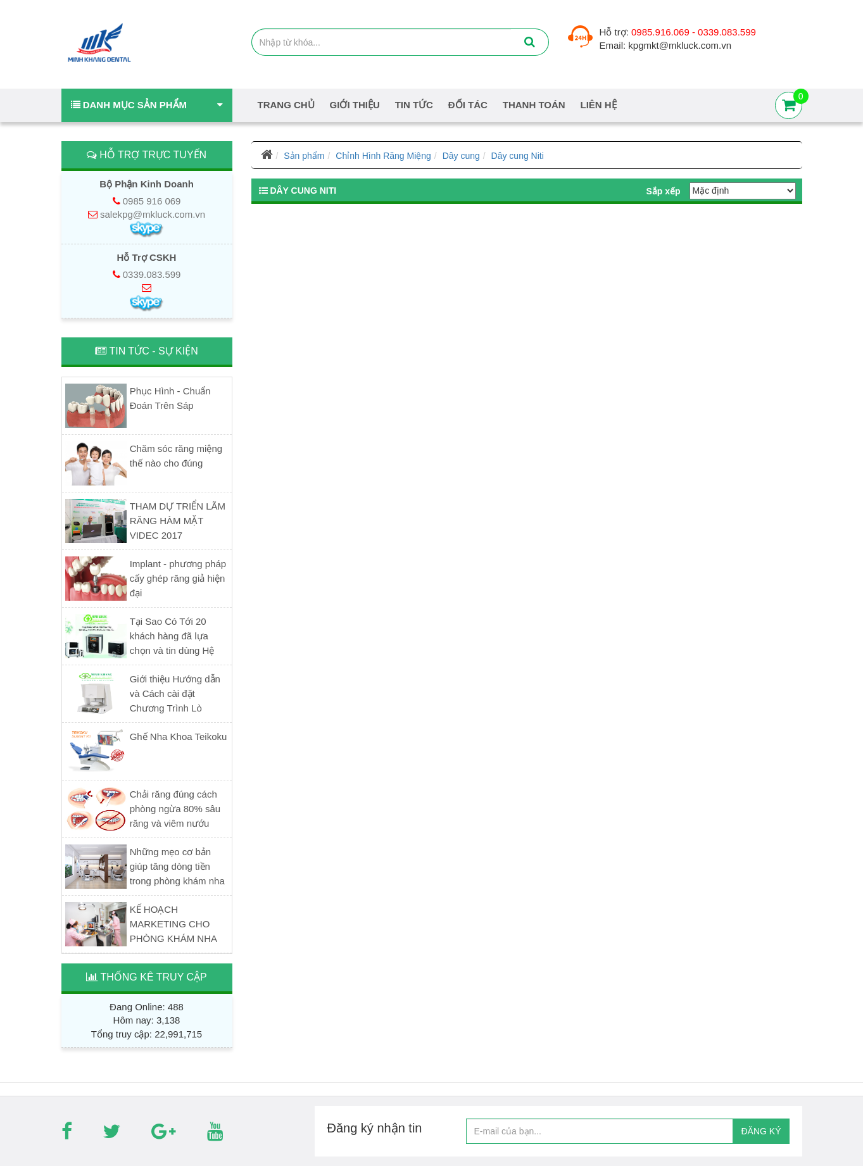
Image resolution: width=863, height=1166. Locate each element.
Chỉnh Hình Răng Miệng (383, 156)
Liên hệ (599, 104)
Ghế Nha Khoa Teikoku (178, 736)
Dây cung (461, 156)
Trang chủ (286, 104)
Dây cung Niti (517, 156)
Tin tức (414, 104)
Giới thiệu (355, 104)
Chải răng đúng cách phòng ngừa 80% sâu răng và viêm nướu (175, 809)
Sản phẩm (304, 156)
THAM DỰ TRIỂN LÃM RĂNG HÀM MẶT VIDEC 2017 (177, 521)
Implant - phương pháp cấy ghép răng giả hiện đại (178, 578)
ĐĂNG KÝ (761, 1131)
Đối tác (468, 104)
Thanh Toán (534, 104)
